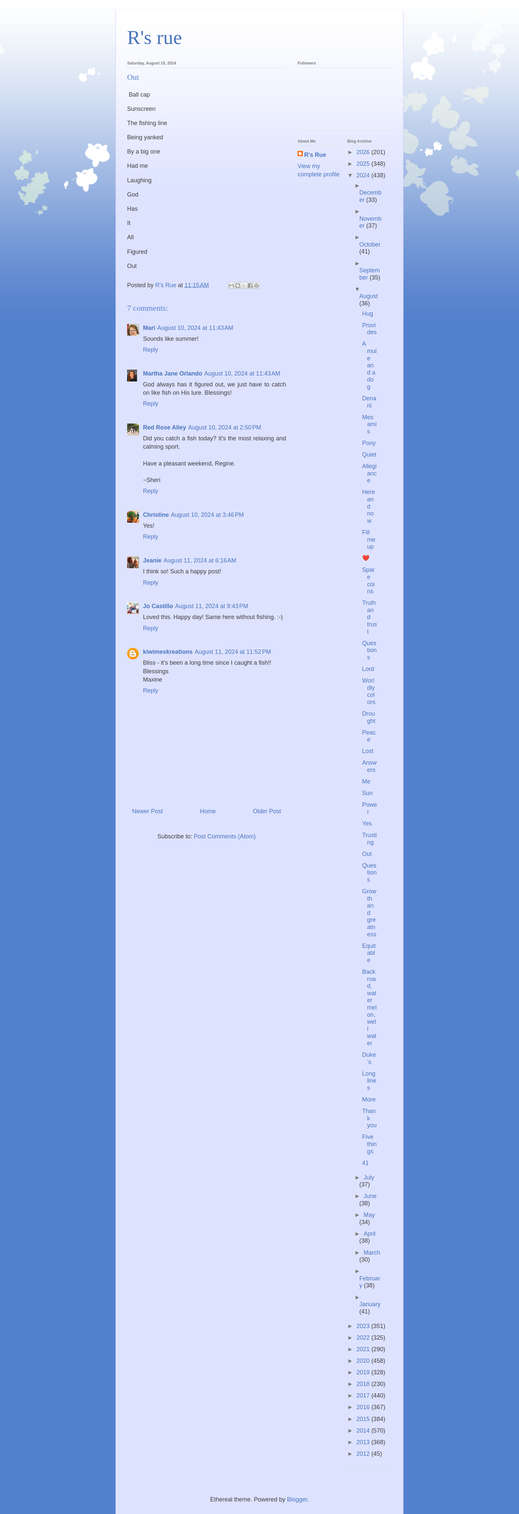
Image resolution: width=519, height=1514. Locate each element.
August (368, 296)
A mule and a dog (369, 365)
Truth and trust (369, 617)
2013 (363, 1442)
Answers (369, 766)
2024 (363, 175)
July (368, 1177)
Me (366, 781)
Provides (369, 329)
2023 (363, 1326)
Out (367, 854)
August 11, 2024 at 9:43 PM (211, 606)
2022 (363, 1337)
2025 (363, 163)
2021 (363, 1349)
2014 (363, 1430)
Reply (150, 349)
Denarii (369, 402)
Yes (367, 823)
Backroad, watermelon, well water (369, 1007)
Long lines (369, 1080)
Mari (149, 328)
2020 (363, 1361)
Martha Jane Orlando (172, 373)
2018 (363, 1384)
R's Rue (315, 155)
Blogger (297, 1499)
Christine (156, 515)
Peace (369, 736)
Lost (367, 751)
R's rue (154, 37)
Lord (368, 669)
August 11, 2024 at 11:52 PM (233, 651)
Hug (367, 313)
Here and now (368, 506)
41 (365, 1163)
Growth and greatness (369, 913)
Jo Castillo (158, 606)
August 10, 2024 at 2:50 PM (224, 427)
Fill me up (368, 539)
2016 (363, 1407)
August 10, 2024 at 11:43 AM (195, 328)
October (370, 244)
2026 (363, 152)
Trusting (369, 839)
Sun (367, 793)
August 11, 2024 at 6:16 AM (200, 560)
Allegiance (369, 473)
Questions (369, 650)
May (369, 1215)
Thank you (369, 1118)
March (371, 1252)
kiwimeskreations (168, 651)
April (369, 1233)
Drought (368, 717)
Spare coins (368, 580)
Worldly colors (368, 691)
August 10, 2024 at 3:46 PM (207, 515)
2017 (363, 1395)
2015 (363, 1419)
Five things (369, 1144)
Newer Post (147, 811)
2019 (363, 1372)
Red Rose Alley (164, 427)
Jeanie (152, 560)
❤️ (365, 558)
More (369, 1099)
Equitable (369, 953)
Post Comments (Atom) (225, 836)
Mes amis (369, 424)
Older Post (267, 811)
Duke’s (369, 1058)
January (370, 1304)
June (369, 1196)
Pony (369, 443)
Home (208, 811)
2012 (363, 1453)
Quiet (369, 454)
